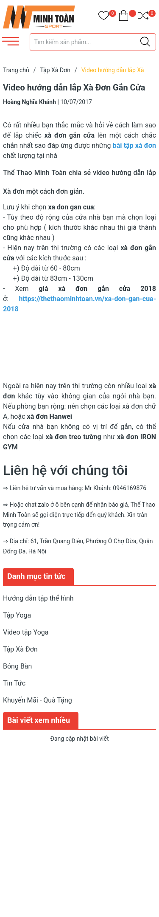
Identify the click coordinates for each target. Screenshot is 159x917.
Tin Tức (14, 683)
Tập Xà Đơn (20, 649)
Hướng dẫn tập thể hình (38, 598)
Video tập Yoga (25, 632)
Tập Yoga (17, 615)
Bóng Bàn (17, 666)
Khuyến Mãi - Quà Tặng (37, 700)
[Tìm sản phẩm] (93, 42)
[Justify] (145, 42)
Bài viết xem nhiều (38, 720)
